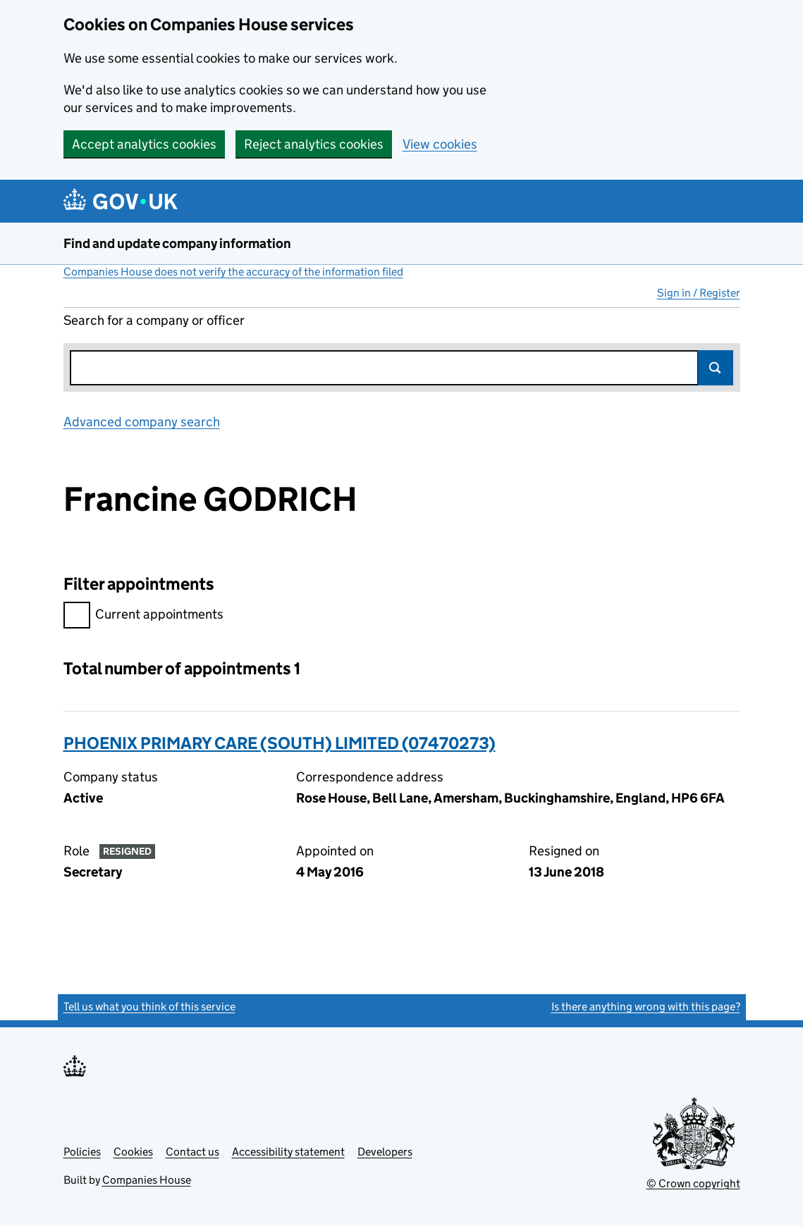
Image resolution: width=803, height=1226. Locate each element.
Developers (384, 1151)
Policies (82, 1151)
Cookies (133, 1151)
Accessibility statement (288, 1151)
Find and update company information (177, 243)
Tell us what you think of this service (149, 1006)
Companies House (146, 1180)
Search (715, 367)
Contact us (192, 1151)
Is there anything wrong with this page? (645, 1006)
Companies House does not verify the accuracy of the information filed (233, 271)
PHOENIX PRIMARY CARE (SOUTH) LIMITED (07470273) (279, 743)
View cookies (440, 144)
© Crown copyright (693, 1183)
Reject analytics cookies (314, 144)
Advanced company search (141, 422)
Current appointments (143, 616)
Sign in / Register (698, 292)
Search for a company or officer (154, 320)
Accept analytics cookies (144, 144)
